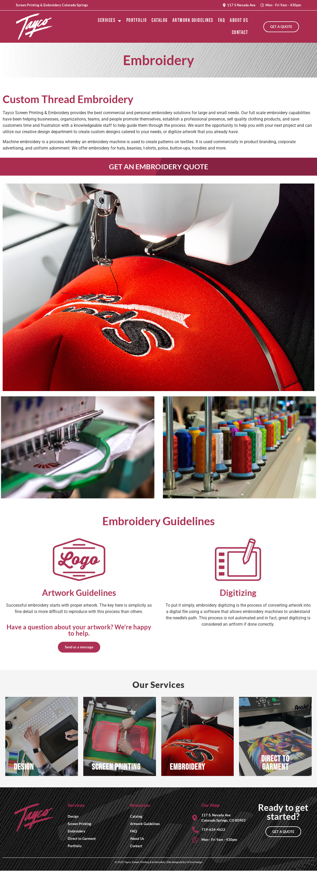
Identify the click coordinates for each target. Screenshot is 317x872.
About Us (239, 20)
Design (73, 817)
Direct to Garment (82, 839)
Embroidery (76, 832)
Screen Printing (79, 825)
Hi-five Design (194, 863)
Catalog (159, 20)
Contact (240, 33)
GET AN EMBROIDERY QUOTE (158, 166)
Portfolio (136, 20)
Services (110, 21)
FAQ (221, 20)
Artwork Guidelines (192, 20)
